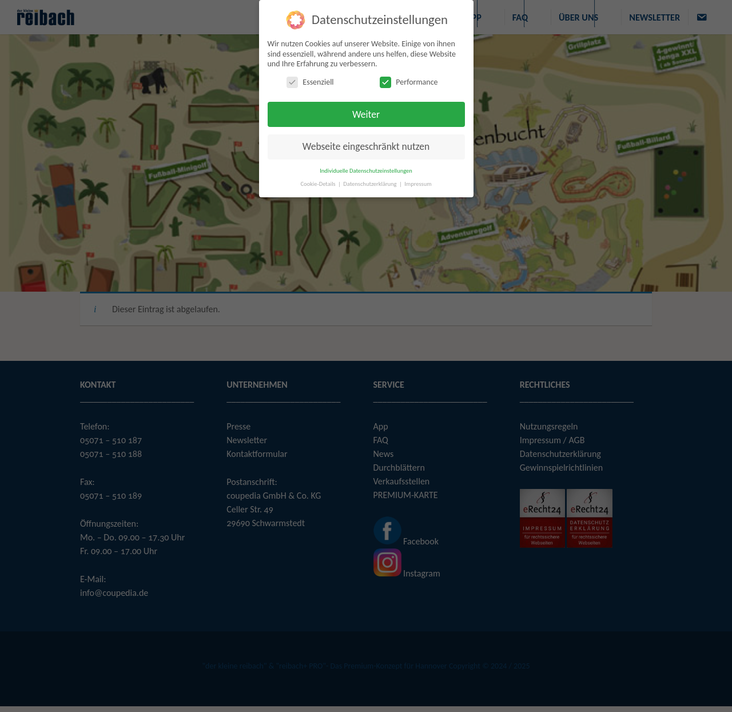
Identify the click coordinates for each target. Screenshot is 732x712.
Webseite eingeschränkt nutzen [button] (366, 146)
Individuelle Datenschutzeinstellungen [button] (366, 170)
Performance (408, 81)
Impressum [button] (417, 183)
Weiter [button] (366, 114)
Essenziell (310, 81)
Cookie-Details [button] (318, 183)
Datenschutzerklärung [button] (370, 183)
